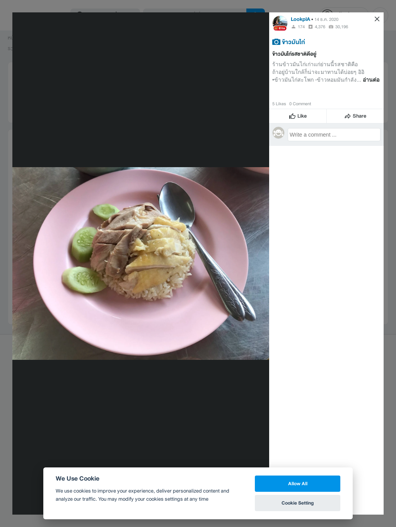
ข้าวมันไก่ (293, 41)
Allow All (297, 483)
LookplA (300, 19)
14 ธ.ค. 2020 (326, 19)
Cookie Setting (298, 502)
